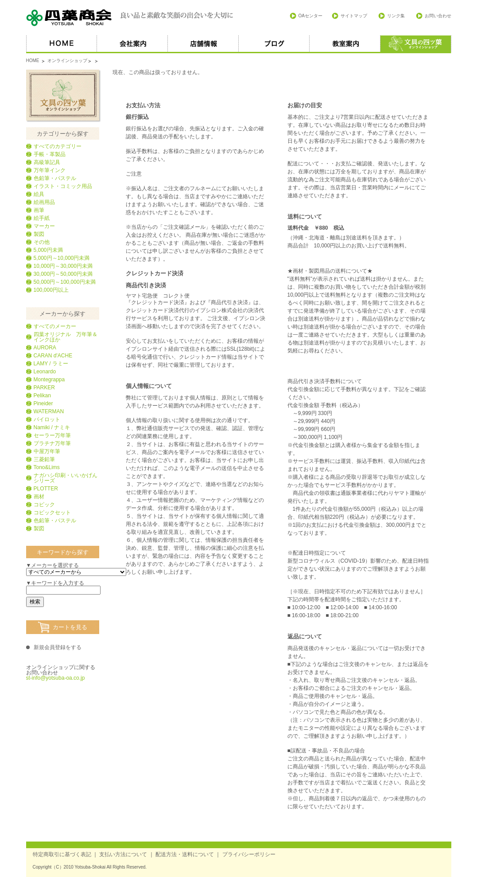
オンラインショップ (67, 60)
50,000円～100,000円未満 (65, 282)
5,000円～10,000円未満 (62, 258)
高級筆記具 (47, 162)
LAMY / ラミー (51, 363)
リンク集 (396, 15)
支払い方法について (123, 854)
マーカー (44, 226)
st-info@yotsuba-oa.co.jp (55, 678)
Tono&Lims (47, 467)
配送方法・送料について (184, 854)
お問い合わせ (438, 15)
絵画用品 (44, 202)
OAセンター (310, 15)
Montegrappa (49, 379)
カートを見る (70, 627)
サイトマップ (354, 15)
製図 (39, 234)
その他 (42, 242)
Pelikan (42, 395)
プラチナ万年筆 (52, 443)
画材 (39, 496)
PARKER (44, 387)
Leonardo (45, 371)
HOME (61, 44)
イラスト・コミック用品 (63, 186)
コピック (44, 504)
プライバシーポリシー (248, 854)
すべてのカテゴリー (57, 146)
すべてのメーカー (55, 326)
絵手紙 (42, 218)
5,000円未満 (48, 250)
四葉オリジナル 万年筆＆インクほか (65, 337)
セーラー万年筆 (52, 435)
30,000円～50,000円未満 (63, 274)
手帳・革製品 (50, 154)
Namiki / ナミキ (52, 427)
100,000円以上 (51, 290)
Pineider (43, 403)
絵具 (39, 194)
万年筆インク (50, 170)
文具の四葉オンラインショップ (62, 95)
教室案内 (345, 44)
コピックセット (52, 512)
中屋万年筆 (47, 451)
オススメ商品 (415, 44)
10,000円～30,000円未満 (63, 266)
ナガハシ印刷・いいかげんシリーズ (65, 478)
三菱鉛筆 (44, 459)
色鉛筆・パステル (55, 178)
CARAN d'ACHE (53, 355)
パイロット (47, 419)
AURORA (45, 348)
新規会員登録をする (57, 647)
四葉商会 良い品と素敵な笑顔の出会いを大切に (130, 18)
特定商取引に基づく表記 (62, 854)
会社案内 (132, 44)
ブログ (274, 44)
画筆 (39, 210)
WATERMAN (49, 411)
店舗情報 (203, 44)
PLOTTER (46, 488)
